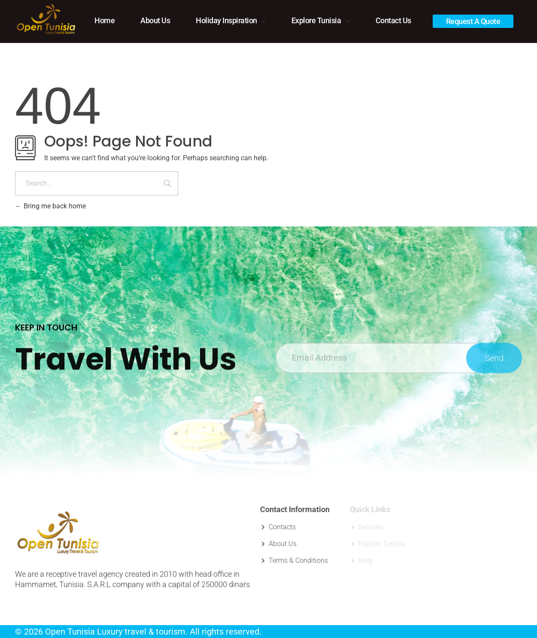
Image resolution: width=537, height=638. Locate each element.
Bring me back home (50, 206)
